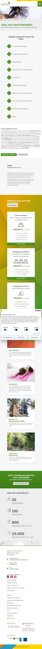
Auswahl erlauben (21, 337)
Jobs (8, 610)
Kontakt (9, 595)
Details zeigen (36, 333)
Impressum (10, 616)
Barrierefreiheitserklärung (15, 600)
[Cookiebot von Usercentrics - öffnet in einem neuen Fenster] (36, 311)
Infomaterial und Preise (14, 605)
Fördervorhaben (12, 613)
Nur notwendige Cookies (8, 337)
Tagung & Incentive (12, 585)
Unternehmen (11, 590)
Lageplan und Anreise (13, 598)
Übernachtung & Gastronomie (15, 588)
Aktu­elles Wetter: (11, 623)
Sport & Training (11, 580)
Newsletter (10, 603)
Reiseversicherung (12, 608)
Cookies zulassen (34, 337)
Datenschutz (11, 618)
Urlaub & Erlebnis (12, 583)
